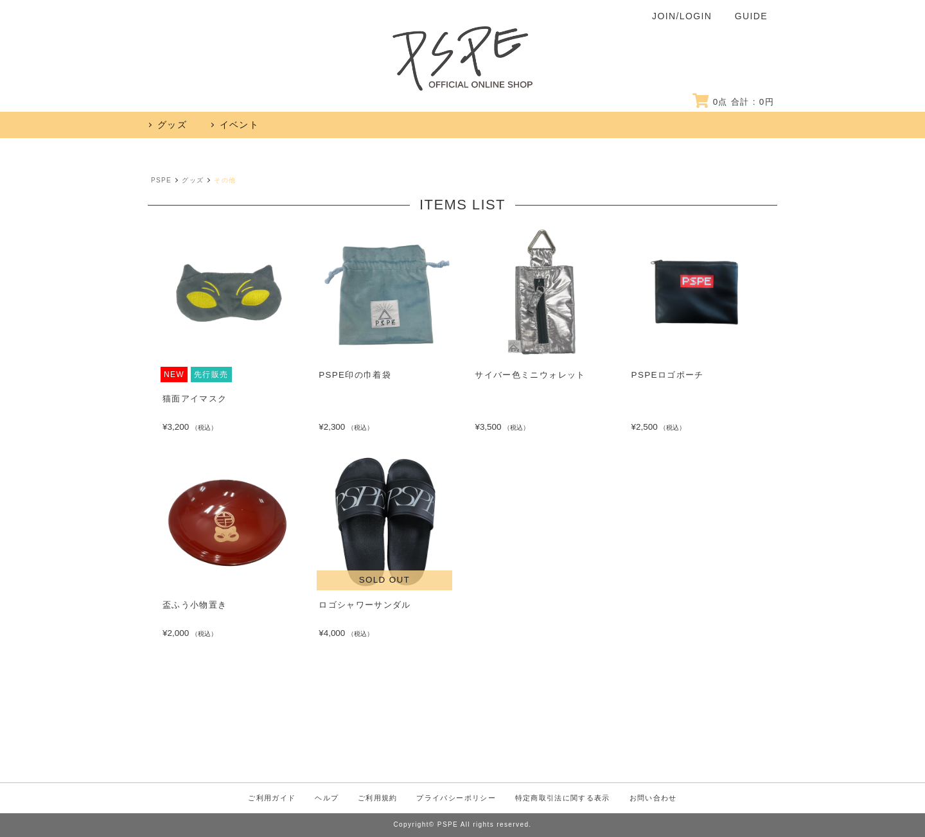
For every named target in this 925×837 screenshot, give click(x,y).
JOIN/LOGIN (682, 16)
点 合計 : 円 (731, 101)
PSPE (161, 180)
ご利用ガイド (250, 798)
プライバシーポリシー (457, 798)
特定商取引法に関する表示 (574, 798)
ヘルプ (312, 798)
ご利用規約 (369, 798)
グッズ (193, 180)
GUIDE (751, 16)
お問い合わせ (674, 798)
